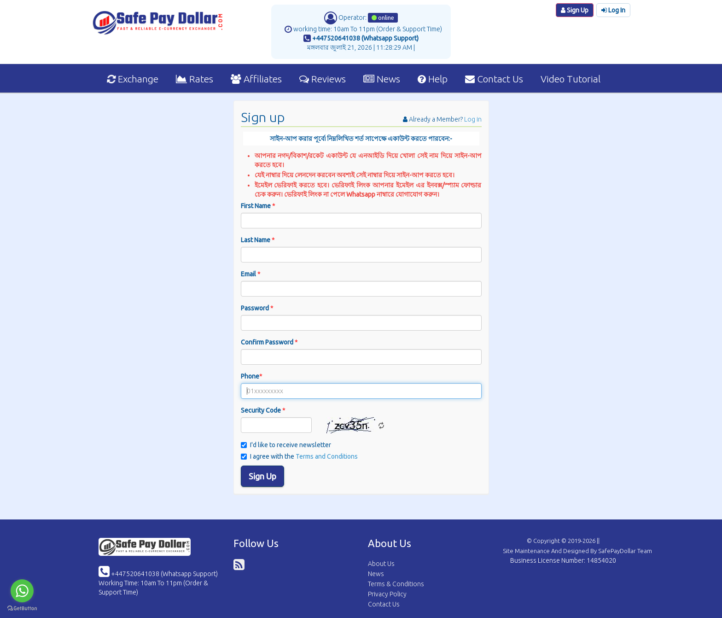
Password (257, 308)
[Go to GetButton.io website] (22, 609)
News (381, 78)
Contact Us (494, 78)
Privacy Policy (387, 594)
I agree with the (299, 456)
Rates (194, 78)
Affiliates (256, 78)
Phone (251, 376)
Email (251, 274)
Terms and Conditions (327, 456)
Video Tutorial (570, 78)
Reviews (322, 78)
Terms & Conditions (396, 584)
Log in (473, 119)
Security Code (263, 410)
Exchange (132, 78)
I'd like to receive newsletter (286, 445)
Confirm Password (269, 342)
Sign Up (574, 10)
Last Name (258, 240)
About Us (381, 563)
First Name (258, 206)
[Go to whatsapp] (22, 590)
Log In (613, 10)
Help (433, 78)
